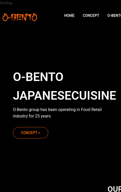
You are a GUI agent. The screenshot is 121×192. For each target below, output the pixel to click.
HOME (69, 15)
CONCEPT (91, 15)
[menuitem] (69, 15)
